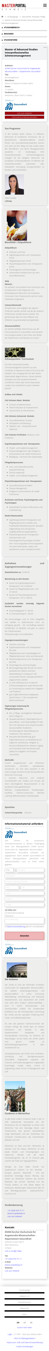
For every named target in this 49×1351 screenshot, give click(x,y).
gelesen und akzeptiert (25, 926)
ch (18, 1322)
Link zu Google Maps (13, 1251)
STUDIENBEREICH (12, 27)
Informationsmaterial (15, 913)
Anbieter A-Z (24, 1296)
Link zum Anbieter (24, 113)
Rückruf (10, 916)
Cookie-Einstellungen (24, 1346)
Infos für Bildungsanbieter (24, 1338)
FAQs (24, 1314)
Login (10, 1334)
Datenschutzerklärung (16, 926)
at (25, 1322)
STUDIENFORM (10, 40)
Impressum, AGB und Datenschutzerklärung (24, 1342)
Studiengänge (12, 17)
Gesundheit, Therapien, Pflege (33, 17)
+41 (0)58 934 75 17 (15, 1210)
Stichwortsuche (24, 1302)
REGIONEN (8, 34)
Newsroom (24, 1308)
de (31, 1322)
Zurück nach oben (24, 1327)
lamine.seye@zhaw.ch (16, 1213)
